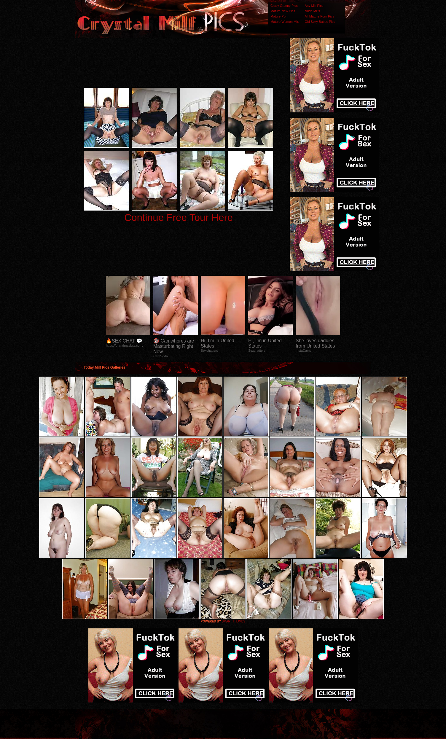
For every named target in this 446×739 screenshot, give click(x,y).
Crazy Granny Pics (284, 5)
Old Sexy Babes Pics (320, 21)
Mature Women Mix (284, 21)
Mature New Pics (282, 11)
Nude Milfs (312, 11)
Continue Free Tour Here (178, 217)
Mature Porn (279, 16)
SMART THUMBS (233, 621)
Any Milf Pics (314, 5)
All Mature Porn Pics (319, 16)
